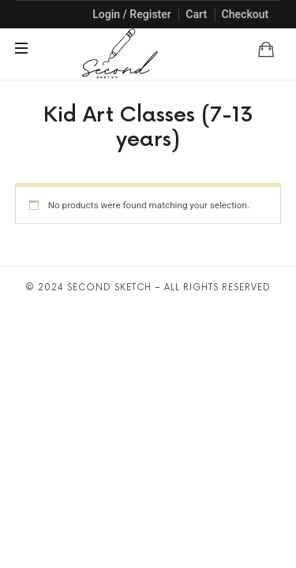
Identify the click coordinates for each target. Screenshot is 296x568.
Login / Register (131, 14)
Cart (196, 14)
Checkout (245, 14)
